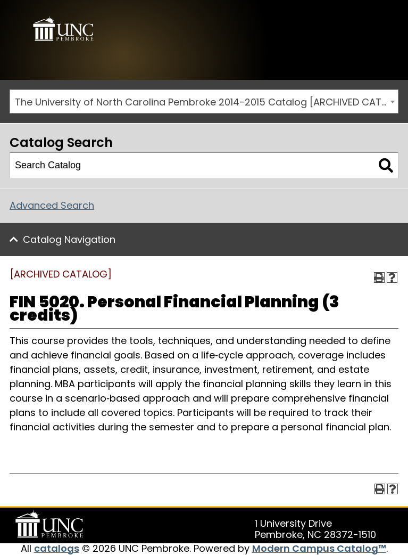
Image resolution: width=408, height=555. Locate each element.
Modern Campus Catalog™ (319, 548)
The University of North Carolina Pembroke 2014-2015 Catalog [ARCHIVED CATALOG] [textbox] (206, 102)
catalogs (56, 548)
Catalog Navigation (69, 239)
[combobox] (204, 101)
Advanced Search (52, 205)
